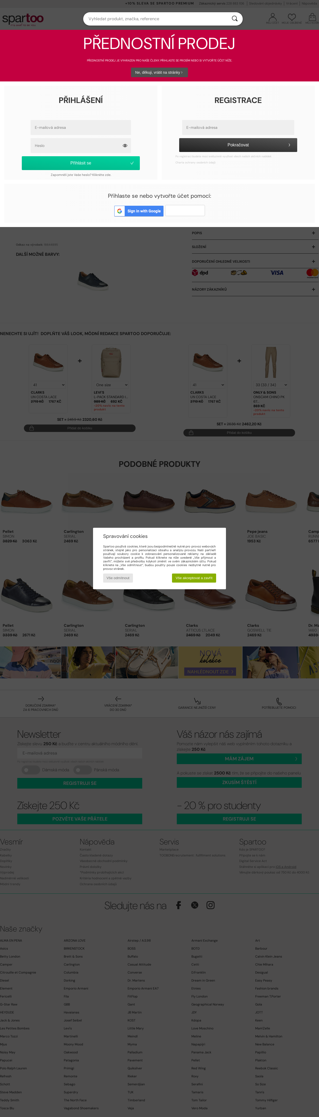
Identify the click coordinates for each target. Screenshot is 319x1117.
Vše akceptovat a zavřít (194, 578)
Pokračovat (260, 144)
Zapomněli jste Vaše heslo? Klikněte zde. (81, 175)
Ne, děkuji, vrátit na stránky (159, 72)
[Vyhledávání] (234, 19)
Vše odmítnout (118, 578)
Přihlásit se (102, 163)
